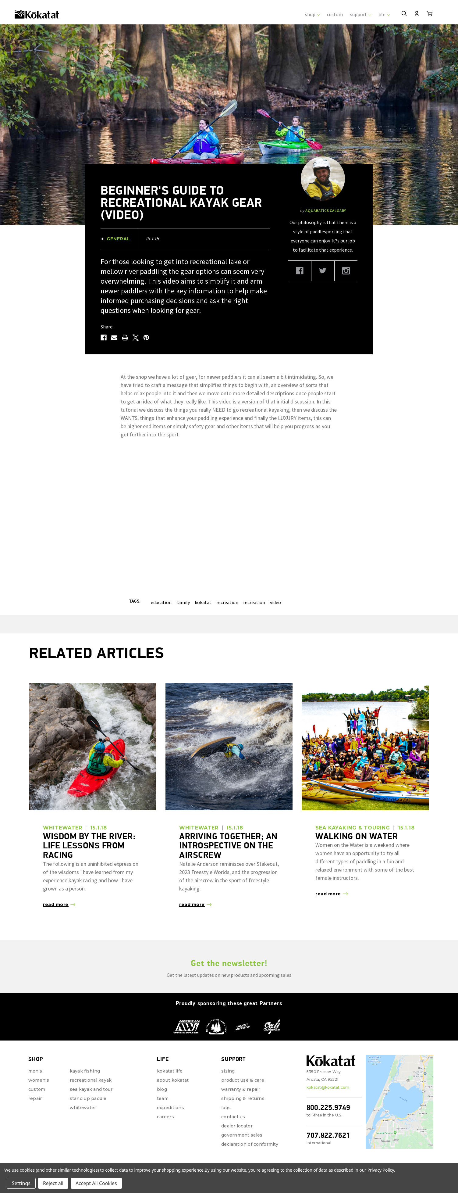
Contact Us (233, 1117)
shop (312, 14)
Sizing (228, 1071)
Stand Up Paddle (88, 1098)
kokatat (203, 602)
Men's (35, 1071)
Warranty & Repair (241, 1089)
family (183, 602)
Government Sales (241, 1135)
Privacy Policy (380, 1170)
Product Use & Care (242, 1080)
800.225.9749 (328, 1107)
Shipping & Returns (243, 1098)
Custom (36, 1089)
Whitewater (83, 1107)
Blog (162, 1089)
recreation (227, 602)
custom (335, 14)
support (360, 14)
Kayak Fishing (85, 1071)
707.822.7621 (328, 1135)
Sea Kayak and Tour (91, 1089)
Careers (165, 1117)
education (161, 602)
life (384, 14)
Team (163, 1098)
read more (56, 904)
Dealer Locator (237, 1126)
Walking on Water (356, 836)
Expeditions (170, 1107)
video (275, 602)
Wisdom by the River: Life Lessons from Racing (89, 845)
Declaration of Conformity (249, 1144)
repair (35, 1098)
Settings (21, 1183)
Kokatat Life (170, 1071)
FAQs (226, 1107)
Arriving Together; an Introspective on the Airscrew (228, 845)
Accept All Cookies (96, 1183)
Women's (38, 1080)
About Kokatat (173, 1080)
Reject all (53, 1183)
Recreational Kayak (91, 1080)
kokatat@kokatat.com (328, 1087)
